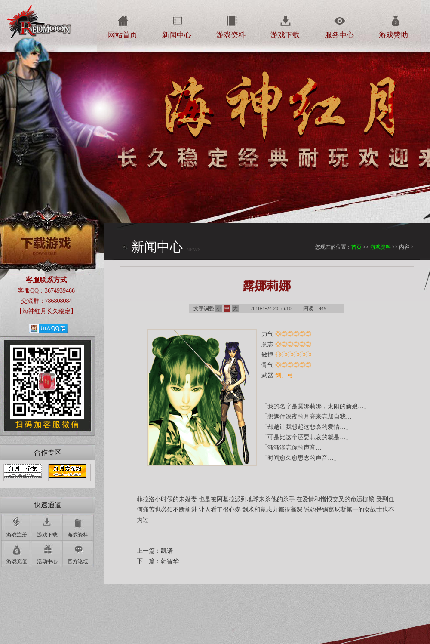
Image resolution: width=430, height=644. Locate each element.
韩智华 (170, 561)
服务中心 (339, 35)
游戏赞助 (393, 35)
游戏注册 (16, 535)
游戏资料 (231, 35)
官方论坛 (78, 561)
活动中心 (47, 561)
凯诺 (167, 551)
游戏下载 (285, 35)
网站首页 (122, 35)
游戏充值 (16, 561)
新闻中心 (176, 35)
